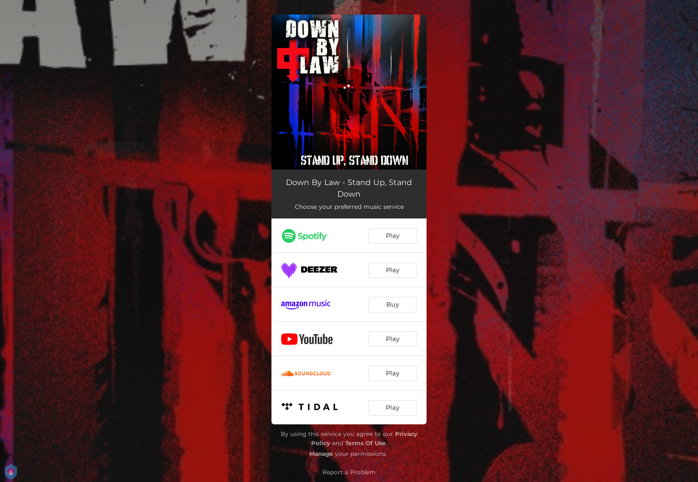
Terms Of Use (365, 443)
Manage (321, 453)
